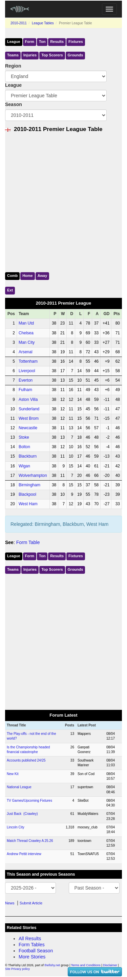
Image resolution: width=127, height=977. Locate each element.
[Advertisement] (63, 200)
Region (13, 66)
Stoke (24, 437)
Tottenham (28, 361)
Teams (13, 55)
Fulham (25, 389)
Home (27, 276)
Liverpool (27, 370)
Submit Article (31, 903)
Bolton (24, 446)
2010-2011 (18, 23)
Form (30, 42)
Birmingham (29, 485)
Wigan (24, 466)
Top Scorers (52, 55)
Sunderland (29, 409)
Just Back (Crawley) (22, 814)
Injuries (30, 55)
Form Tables (32, 944)
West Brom (29, 418)
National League (19, 787)
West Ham (28, 504)
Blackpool (27, 494)
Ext (10, 290)
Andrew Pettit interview (24, 854)
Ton (42, 42)
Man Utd (26, 323)
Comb (12, 276)
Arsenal (26, 352)
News (10, 903)
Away (42, 276)
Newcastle (28, 428)
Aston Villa (28, 399)
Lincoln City (15, 827)
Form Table (28, 542)
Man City (27, 342)
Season (13, 104)
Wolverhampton (33, 475)
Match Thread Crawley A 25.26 (30, 841)
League (13, 42)
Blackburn (28, 456)
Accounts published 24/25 (26, 760)
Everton (26, 380)
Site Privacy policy (17, 969)
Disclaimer (110, 965)
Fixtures (75, 42)
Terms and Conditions (86, 965)
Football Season (36, 950)
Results (57, 42)
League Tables (43, 23)
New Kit (12, 774)
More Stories (32, 956)
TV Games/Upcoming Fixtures (29, 800)
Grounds (75, 55)
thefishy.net (52, 965)
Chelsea (26, 333)
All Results (30, 938)
